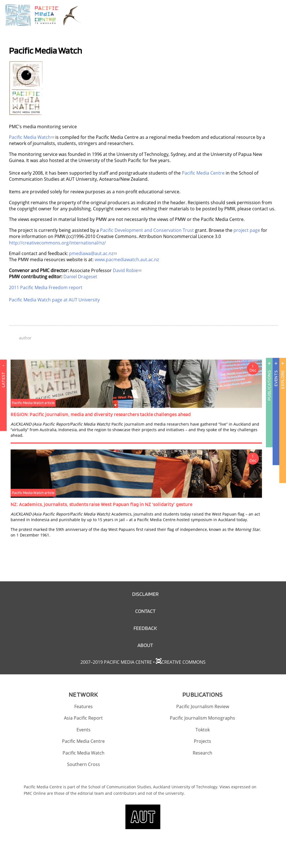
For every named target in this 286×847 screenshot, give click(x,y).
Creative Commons (183, 662)
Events (275, 378)
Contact (145, 611)
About (145, 645)
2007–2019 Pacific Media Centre (116, 662)
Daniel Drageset (80, 276)
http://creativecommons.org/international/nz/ (57, 243)
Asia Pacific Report (83, 718)
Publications (269, 385)
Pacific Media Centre (203, 173)
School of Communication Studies (119, 786)
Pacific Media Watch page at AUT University (54, 300)
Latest (3, 397)
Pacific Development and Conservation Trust (147, 230)
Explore (282, 379)
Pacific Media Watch (31, 137)
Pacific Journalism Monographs (202, 718)
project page (246, 230)
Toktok (203, 730)
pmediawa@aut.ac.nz (93, 253)
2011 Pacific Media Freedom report (45, 287)
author (25, 338)
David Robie (127, 270)
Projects (202, 741)
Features (83, 706)
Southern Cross (83, 764)
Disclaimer (145, 594)
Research (202, 753)
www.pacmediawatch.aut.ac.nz (127, 259)
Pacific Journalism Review (202, 706)
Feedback (145, 628)
